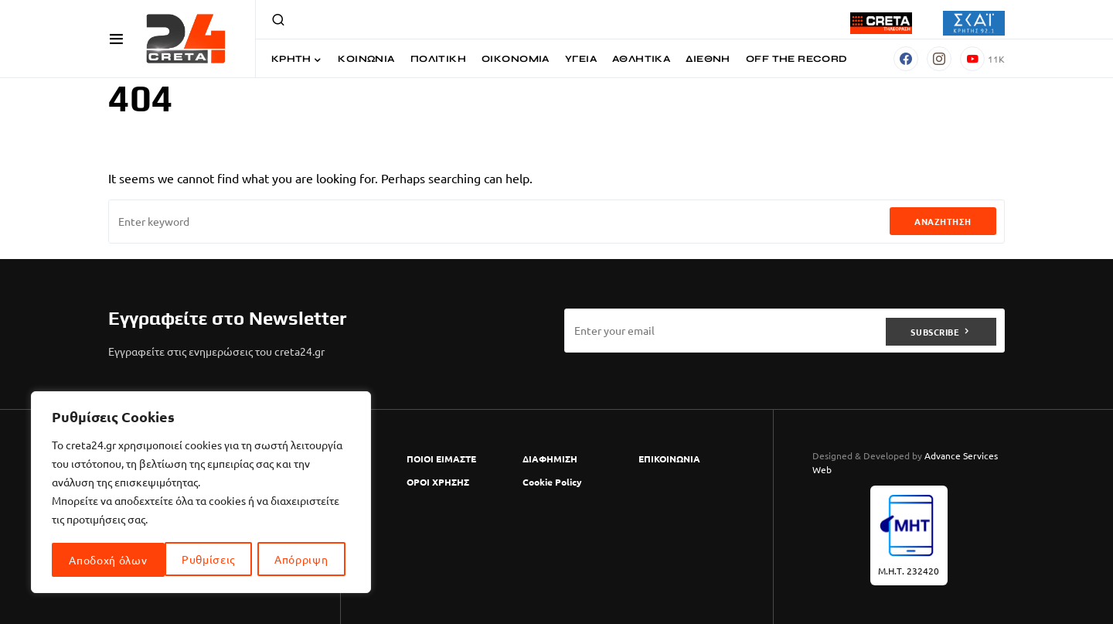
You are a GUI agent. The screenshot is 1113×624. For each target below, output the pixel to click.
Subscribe (934, 330)
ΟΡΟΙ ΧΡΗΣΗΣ (438, 482)
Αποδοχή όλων (294, 560)
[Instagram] (939, 58)
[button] (116, 38)
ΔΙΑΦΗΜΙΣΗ (549, 458)
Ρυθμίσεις (95, 560)
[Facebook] (905, 58)
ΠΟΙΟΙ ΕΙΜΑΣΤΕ (441, 458)
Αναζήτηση (943, 221)
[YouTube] (982, 58)
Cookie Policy (552, 482)
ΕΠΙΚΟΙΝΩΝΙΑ (669, 458)
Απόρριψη (189, 560)
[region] (201, 493)
